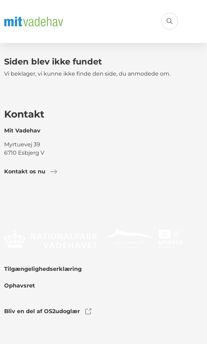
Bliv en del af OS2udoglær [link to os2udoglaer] (48, 311)
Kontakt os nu (31, 171)
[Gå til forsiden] (33, 22)
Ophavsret (19, 285)
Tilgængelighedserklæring (43, 269)
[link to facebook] (9, 204)
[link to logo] (50, 238)
